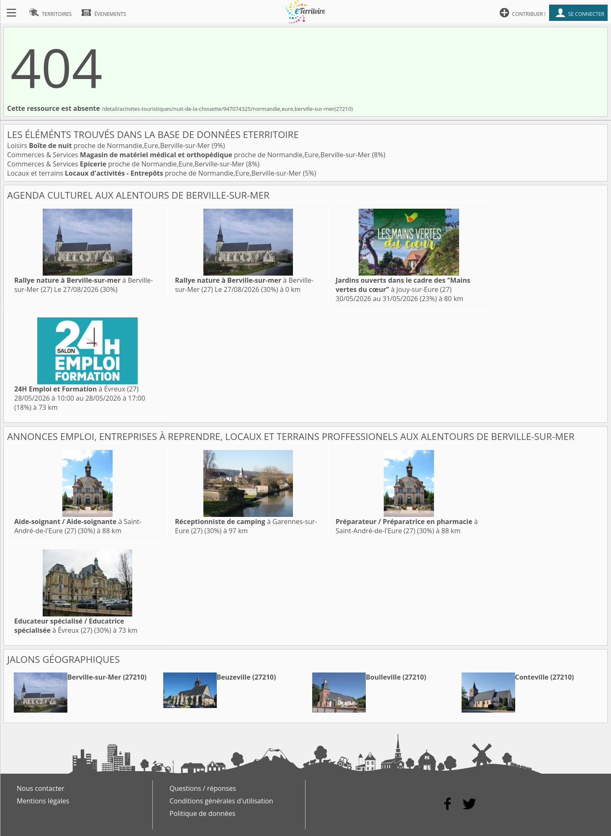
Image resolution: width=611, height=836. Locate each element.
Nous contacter (40, 788)
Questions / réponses (202, 788)
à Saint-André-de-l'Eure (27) (407, 526)
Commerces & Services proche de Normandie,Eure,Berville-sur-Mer (189, 154)
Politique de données (202, 813)
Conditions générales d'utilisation (221, 800)
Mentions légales (43, 800)
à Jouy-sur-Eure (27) (403, 285)
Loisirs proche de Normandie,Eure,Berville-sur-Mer (109, 145)
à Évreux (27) (76, 389)
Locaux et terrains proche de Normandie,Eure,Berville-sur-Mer (155, 173)
